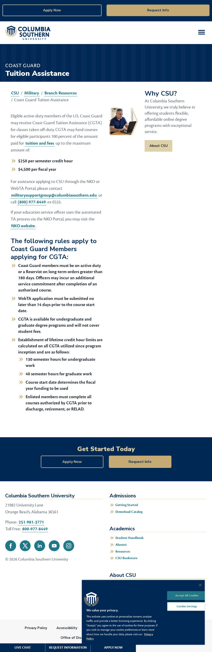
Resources (122, 551)
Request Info (158, 10)
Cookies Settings (187, 606)
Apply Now (52, 10)
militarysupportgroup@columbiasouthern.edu (54, 195)
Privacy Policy (36, 628)
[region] (143, 612)
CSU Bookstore (126, 558)
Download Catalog (128, 512)
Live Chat (23, 647)
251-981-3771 (31, 522)
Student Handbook (129, 538)
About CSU (158, 145)
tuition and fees (39, 143)
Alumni (121, 545)
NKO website (23, 226)
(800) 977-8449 (32, 202)
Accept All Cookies (186, 595)
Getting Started (126, 505)
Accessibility (66, 628)
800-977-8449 (35, 529)
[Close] (200, 585)
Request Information (68, 647)
